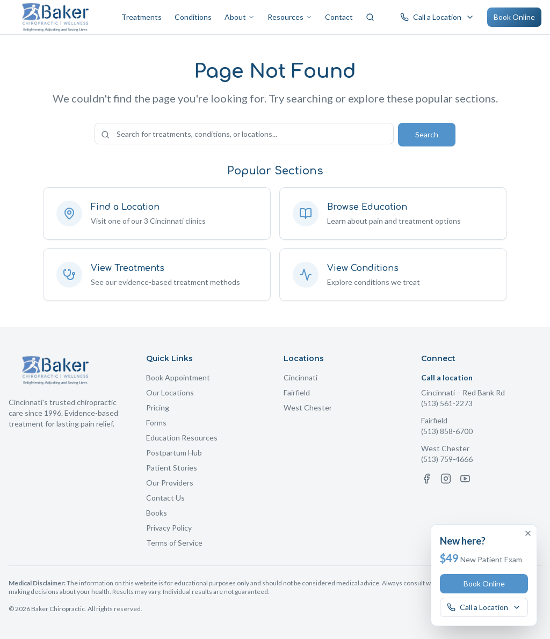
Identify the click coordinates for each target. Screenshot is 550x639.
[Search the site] (244, 133)
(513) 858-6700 (447, 431)
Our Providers (169, 482)
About (240, 16)
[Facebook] (426, 478)
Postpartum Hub (174, 452)
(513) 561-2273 (447, 403)
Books (156, 512)
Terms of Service (174, 542)
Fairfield (297, 392)
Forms (156, 422)
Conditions (193, 16)
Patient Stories (171, 467)
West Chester (308, 407)
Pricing (157, 407)
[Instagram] (445, 478)
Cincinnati (300, 377)
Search (426, 134)
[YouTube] (465, 478)
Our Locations (170, 392)
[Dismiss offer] (528, 533)
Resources (289, 16)
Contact (339, 16)
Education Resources (182, 437)
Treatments (141, 16)
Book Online (514, 16)
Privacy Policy (169, 527)
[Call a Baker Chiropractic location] (437, 17)
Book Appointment (178, 377)
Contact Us (165, 497)
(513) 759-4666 (447, 459)
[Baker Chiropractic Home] (56, 17)
